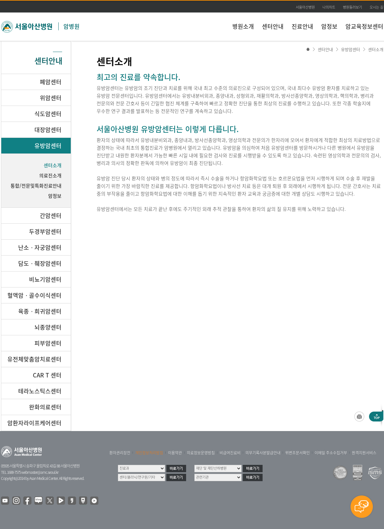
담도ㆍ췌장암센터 (40, 263)
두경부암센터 (45, 231)
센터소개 (375, 49)
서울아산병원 (305, 7)
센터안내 (273, 26)
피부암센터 (48, 343)
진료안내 (302, 26)
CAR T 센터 (47, 375)
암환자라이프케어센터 (34, 423)
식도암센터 (48, 113)
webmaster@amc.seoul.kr (39, 472)
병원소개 (243, 26)
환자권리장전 (119, 453)
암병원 (71, 26)
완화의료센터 (45, 407)
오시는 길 (376, 7)
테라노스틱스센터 (40, 391)
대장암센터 (48, 129)
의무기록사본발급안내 (262, 453)
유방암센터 (350, 49)
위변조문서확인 (297, 453)
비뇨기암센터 (45, 279)
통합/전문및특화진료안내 (36, 185)
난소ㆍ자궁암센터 (40, 247)
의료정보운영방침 (201, 453)
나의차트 (328, 7)
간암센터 (51, 215)
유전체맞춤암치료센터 (34, 359)
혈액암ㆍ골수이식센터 (34, 295)
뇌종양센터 (48, 327)
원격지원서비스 (364, 453)
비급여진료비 (230, 453)
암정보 (329, 26)
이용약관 (175, 453)
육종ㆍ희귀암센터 (40, 311)
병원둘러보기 (352, 7)
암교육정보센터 (364, 26)
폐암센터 (51, 82)
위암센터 (51, 97)
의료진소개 (50, 175)
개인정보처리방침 (149, 453)
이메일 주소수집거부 (331, 453)
